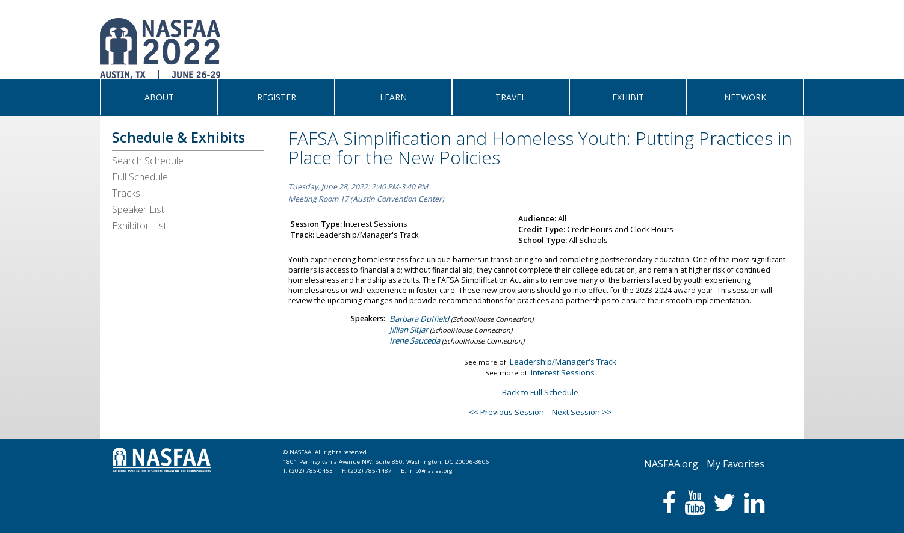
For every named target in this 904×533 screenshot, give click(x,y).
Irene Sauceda (414, 340)
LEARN (393, 97)
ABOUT (159, 97)
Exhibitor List (139, 225)
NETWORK (745, 97)
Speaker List (138, 209)
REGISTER (276, 97)
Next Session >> (581, 412)
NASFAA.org (671, 463)
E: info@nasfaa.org (427, 471)
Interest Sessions (563, 372)
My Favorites (735, 463)
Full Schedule (140, 176)
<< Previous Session (506, 412)
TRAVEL (510, 97)
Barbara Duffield (419, 318)
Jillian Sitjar (408, 329)
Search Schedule (148, 160)
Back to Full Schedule (540, 392)
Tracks (126, 193)
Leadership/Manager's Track (563, 361)
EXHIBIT (628, 97)
